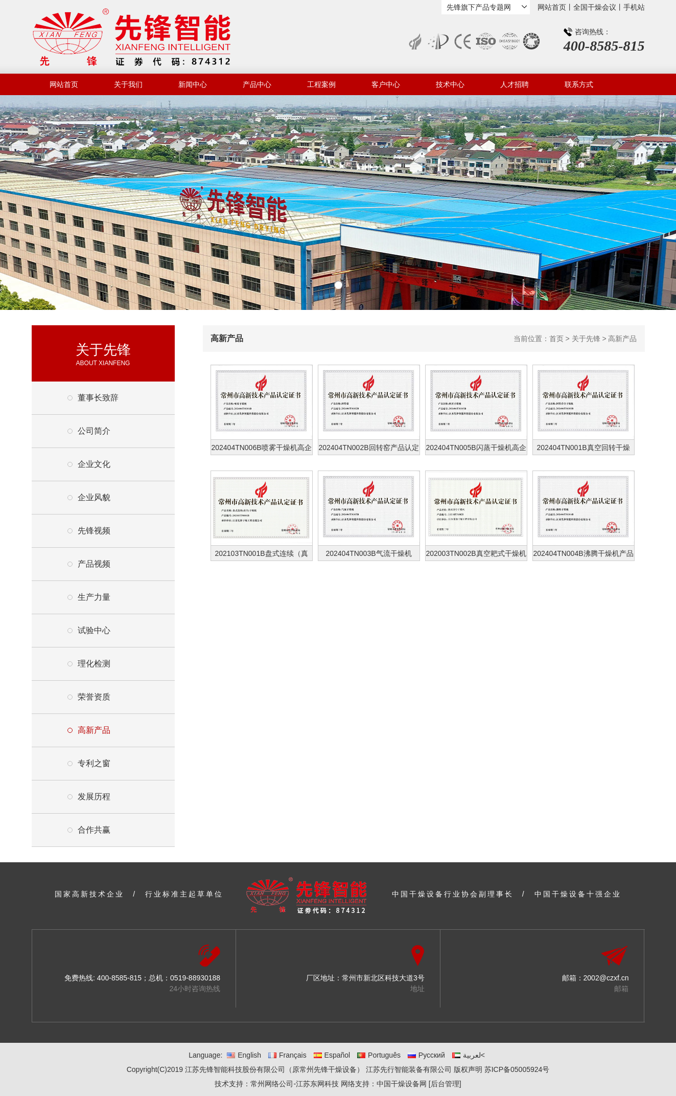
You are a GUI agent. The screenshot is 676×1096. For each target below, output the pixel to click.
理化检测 (94, 663)
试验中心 (94, 630)
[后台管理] (445, 1084)
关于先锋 (586, 338)
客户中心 (385, 84)
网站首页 (552, 7)
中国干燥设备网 (402, 1084)
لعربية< (468, 1055)
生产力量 (94, 597)
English (244, 1055)
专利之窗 (94, 763)
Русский (426, 1055)
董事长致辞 (98, 397)
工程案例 (321, 84)
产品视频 (94, 564)
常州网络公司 (271, 1084)
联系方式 (579, 84)
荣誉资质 (94, 696)
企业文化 (94, 464)
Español (332, 1055)
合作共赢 (94, 829)
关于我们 (128, 84)
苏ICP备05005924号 (517, 1069)
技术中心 (450, 84)
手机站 (634, 7)
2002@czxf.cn (606, 978)
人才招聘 (514, 84)
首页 (556, 338)
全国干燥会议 (594, 7)
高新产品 (94, 730)
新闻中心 (192, 84)
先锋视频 (94, 530)
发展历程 (94, 796)
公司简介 (94, 431)
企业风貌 (94, 497)
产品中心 (257, 84)
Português (379, 1055)
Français (287, 1055)
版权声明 (468, 1069)
